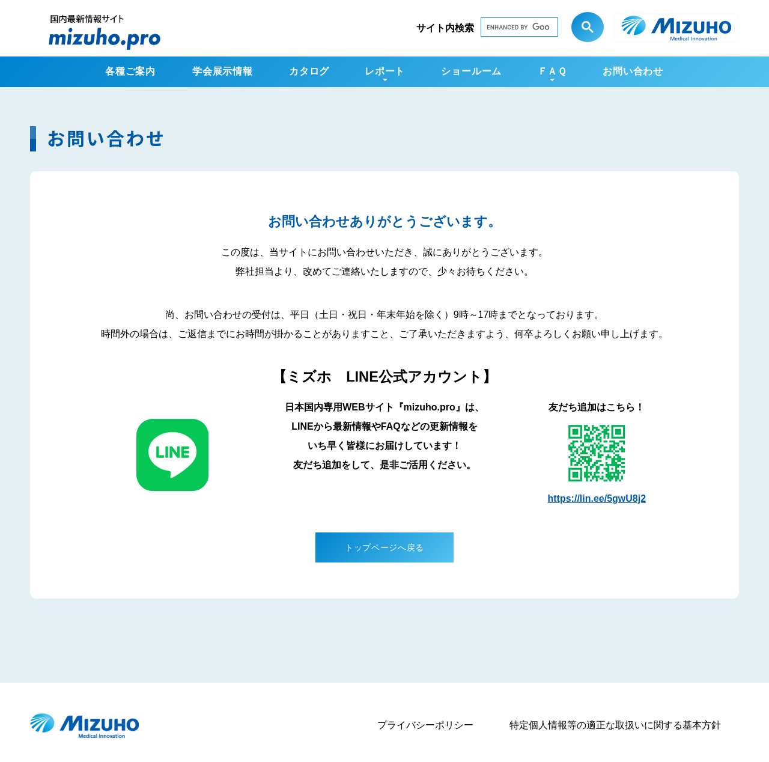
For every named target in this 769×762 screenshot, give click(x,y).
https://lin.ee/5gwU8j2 (597, 498)
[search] (507, 29)
